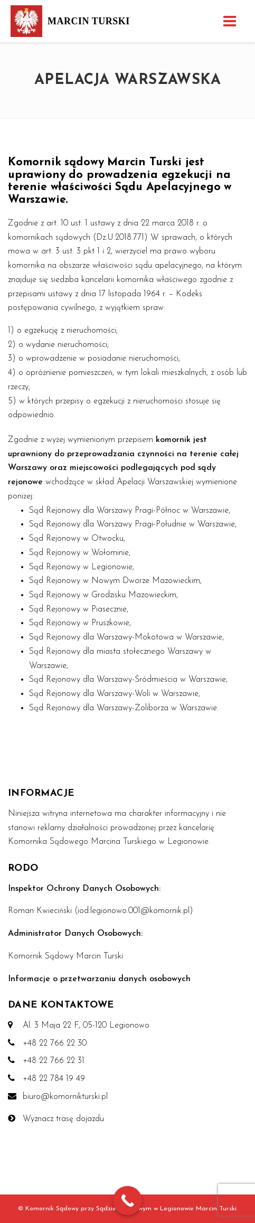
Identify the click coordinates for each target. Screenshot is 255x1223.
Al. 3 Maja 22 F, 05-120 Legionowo (86, 1025)
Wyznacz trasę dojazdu (63, 1119)
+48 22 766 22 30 (55, 1043)
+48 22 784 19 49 (54, 1079)
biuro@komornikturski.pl (65, 1097)
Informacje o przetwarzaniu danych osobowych (99, 979)
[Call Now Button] (127, 1200)
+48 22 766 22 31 (53, 1061)
